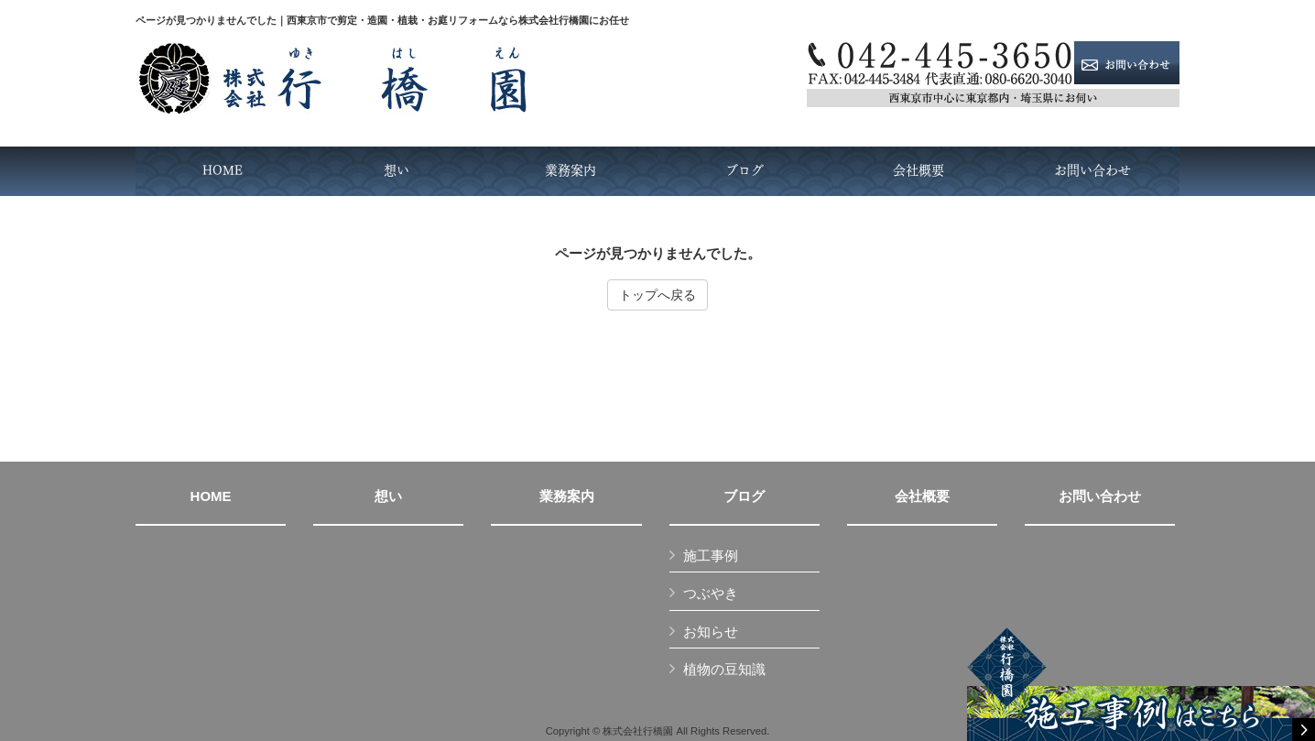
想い (388, 496)
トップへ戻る (657, 295)
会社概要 (922, 496)
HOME (211, 496)
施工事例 (710, 555)
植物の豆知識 (724, 669)
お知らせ (710, 631)
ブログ (744, 496)
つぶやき (710, 593)
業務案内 (566, 496)
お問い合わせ (1100, 496)
